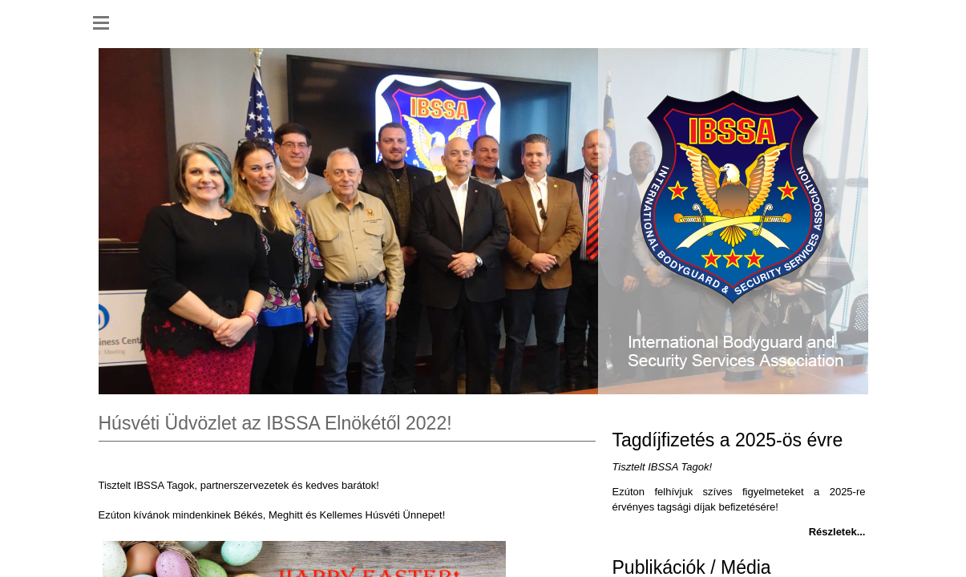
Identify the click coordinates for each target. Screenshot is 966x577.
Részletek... (837, 532)
